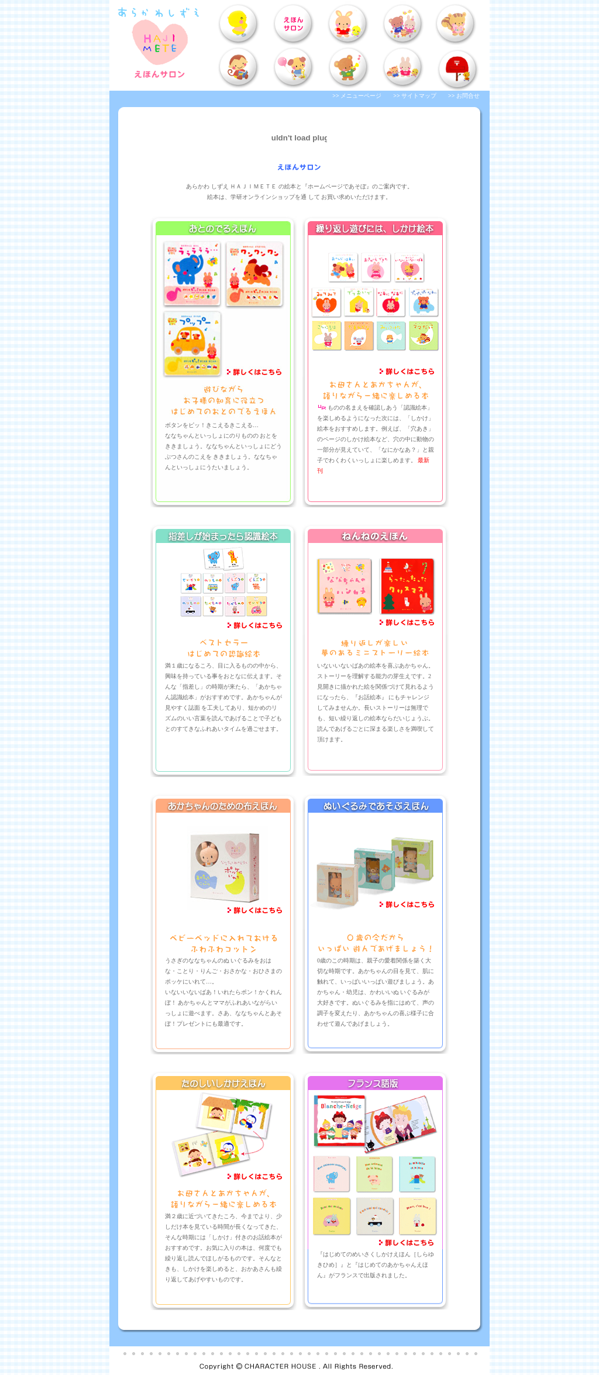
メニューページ (360, 95)
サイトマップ (418, 95)
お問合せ (468, 95)
